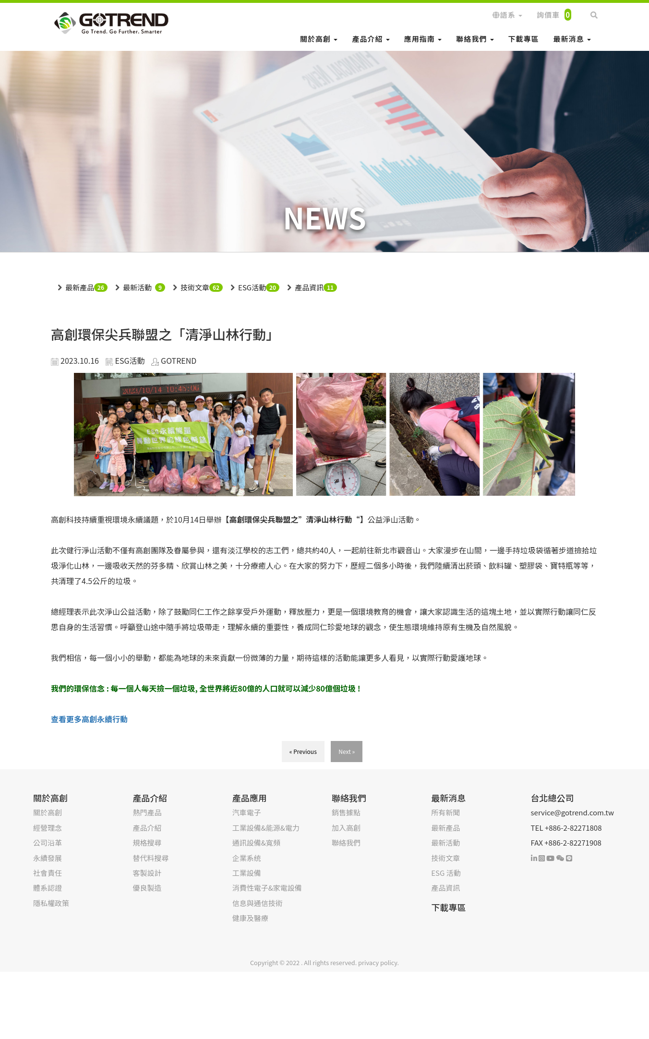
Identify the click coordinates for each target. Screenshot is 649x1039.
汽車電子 (246, 812)
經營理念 (47, 828)
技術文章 (194, 287)
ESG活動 (252, 287)
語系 (507, 15)
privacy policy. (378, 962)
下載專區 (523, 39)
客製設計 (146, 873)
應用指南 (423, 39)
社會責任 (47, 873)
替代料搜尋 (150, 858)
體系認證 (47, 888)
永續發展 (47, 858)
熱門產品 (146, 812)
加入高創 (346, 828)
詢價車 (554, 15)
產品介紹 (370, 39)
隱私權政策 (51, 903)
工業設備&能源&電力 (266, 828)
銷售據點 (346, 812)
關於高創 (318, 39)
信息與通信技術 (257, 903)
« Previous (303, 751)
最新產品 (79, 287)
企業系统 (246, 858)
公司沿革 (47, 842)
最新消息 (572, 39)
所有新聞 (445, 812)
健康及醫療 (250, 918)
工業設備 (246, 873)
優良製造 (146, 888)
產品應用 (249, 797)
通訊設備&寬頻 (256, 842)
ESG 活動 (445, 873)
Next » (346, 751)
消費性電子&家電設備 (267, 888)
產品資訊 (309, 287)
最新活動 (137, 287)
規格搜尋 (146, 842)
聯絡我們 (474, 39)
